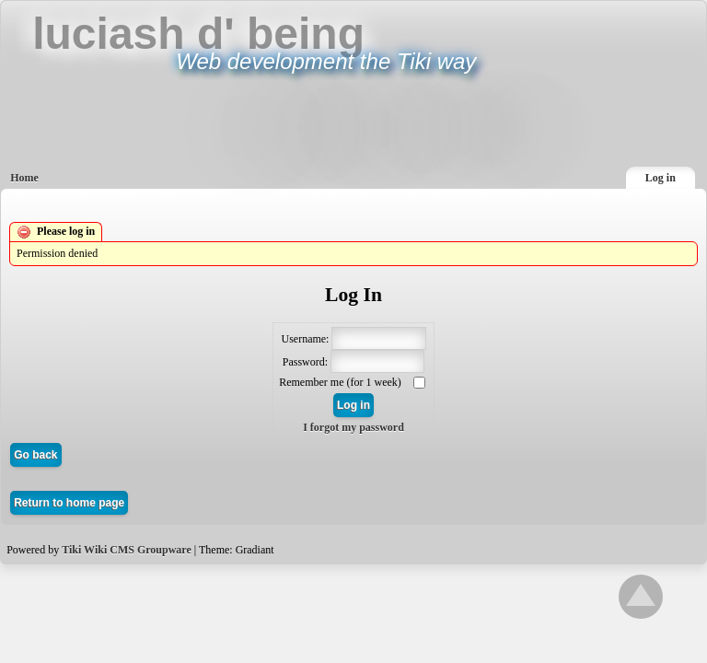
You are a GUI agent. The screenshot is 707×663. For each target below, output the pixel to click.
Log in (660, 177)
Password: (305, 361)
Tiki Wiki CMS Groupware (126, 549)
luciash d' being (198, 33)
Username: (305, 338)
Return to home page (69, 502)
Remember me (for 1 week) (341, 382)
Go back (35, 454)
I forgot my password (353, 427)
